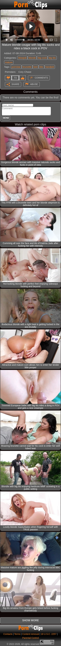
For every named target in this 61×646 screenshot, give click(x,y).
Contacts (7, 634)
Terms (17, 634)
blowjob (22, 57)
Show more (30, 620)
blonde (32, 57)
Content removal (30, 634)
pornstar (16, 66)
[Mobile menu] (3, 4)
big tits (52, 57)
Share (15, 84)
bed (36, 66)
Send (6, 117)
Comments (41, 77)
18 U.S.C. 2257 (48, 634)
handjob (49, 66)
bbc (41, 66)
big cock (42, 57)
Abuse (34, 84)
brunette (27, 66)
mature (9, 62)
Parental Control (30, 638)
